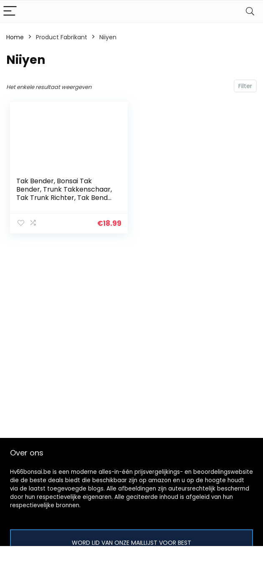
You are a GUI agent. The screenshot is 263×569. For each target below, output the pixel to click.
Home (15, 37)
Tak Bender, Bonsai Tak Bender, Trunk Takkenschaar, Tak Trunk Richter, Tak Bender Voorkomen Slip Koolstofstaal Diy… (65, 197)
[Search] (250, 11)
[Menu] (10, 11)
